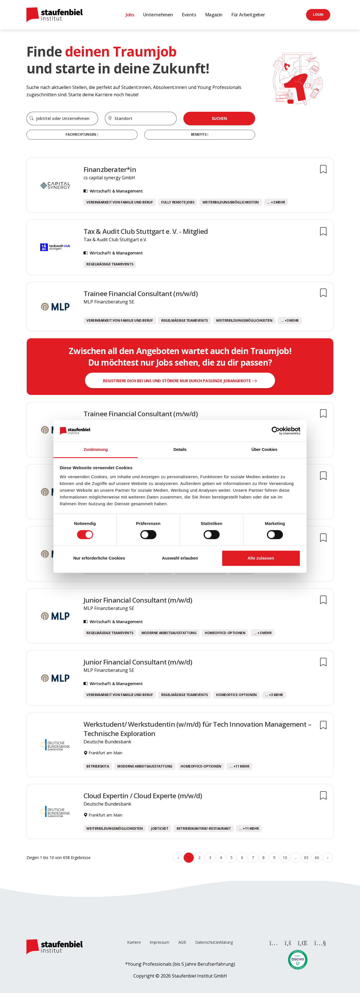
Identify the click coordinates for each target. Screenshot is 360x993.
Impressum (159, 942)
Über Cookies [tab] (264, 449)
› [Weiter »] (327, 857)
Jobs (130, 15)
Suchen (219, 118)
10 (285, 857)
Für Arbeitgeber (248, 15)
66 (317, 857)
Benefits (199, 134)
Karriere (134, 942)
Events (189, 15)
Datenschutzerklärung (214, 942)
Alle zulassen (261, 558)
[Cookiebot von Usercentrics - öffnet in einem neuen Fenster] (275, 431)
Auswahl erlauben (180, 558)
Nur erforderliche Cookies (99, 558)
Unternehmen (158, 15)
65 (306, 857)
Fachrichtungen (81, 134)
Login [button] (318, 14)
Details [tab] (180, 449)
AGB (182, 942)
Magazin (213, 15)
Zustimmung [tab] (96, 449)
